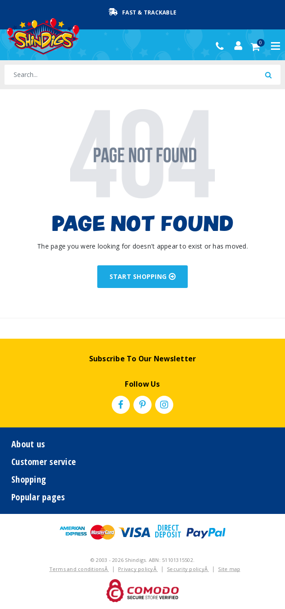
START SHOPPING (142, 276)
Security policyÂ (188, 569)
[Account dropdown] (238, 45)
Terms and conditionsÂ (79, 569)
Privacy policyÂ (138, 569)
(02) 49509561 (222, 46)
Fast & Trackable (142, 12)
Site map (229, 569)
